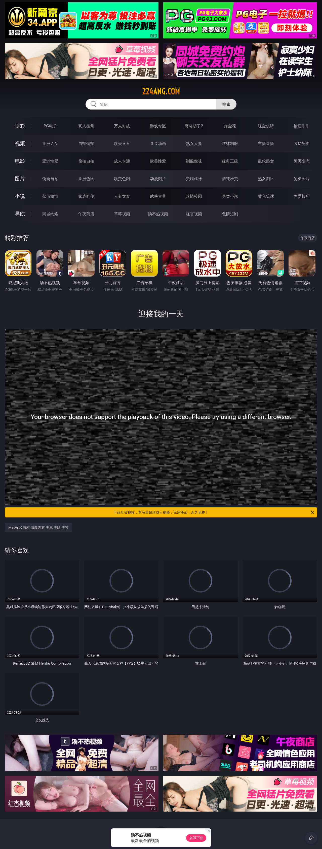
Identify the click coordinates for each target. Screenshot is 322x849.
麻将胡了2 (194, 126)
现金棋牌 (266, 126)
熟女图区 (266, 178)
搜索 (226, 104)
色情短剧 (230, 214)
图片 (20, 178)
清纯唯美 (230, 178)
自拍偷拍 (86, 143)
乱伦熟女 (266, 161)
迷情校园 (194, 196)
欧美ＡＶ (122, 143)
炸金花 (230, 126)
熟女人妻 (194, 143)
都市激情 (50, 196)
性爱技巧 (302, 196)
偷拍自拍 (86, 161)
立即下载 (196, 837)
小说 (20, 196)
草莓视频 (122, 214)
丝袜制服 (230, 143)
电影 (20, 160)
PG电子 (50, 126)
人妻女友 (122, 196)
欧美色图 (122, 178)
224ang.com (161, 91)
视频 (20, 143)
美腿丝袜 (194, 178)
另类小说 (230, 196)
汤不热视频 (158, 214)
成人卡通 (122, 161)
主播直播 (266, 143)
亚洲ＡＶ (50, 143)
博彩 (20, 125)
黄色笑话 (266, 196)
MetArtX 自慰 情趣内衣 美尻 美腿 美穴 (38, 527)
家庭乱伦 (86, 196)
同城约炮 (50, 214)
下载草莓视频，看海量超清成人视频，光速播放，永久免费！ (214, 512)
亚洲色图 (86, 178)
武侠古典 (158, 196)
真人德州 (86, 126)
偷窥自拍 (50, 178)
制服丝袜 (194, 161)
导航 (20, 213)
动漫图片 (158, 178)
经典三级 (230, 161)
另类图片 (302, 178)
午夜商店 (86, 214)
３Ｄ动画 (158, 143)
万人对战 (122, 126)
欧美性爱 (158, 161)
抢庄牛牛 (302, 126)
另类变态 (302, 161)
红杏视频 (194, 214)
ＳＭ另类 (302, 143)
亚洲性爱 (50, 161)
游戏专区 (158, 126)
